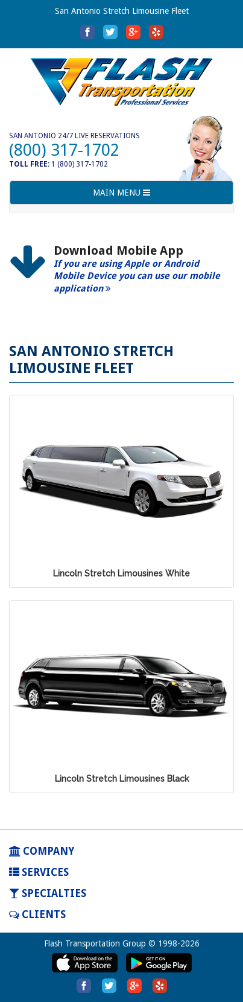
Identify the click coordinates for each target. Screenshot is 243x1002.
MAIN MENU (121, 195)
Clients (37, 914)
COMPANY (41, 851)
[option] (121, 276)
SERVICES (39, 872)
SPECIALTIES (47, 893)
